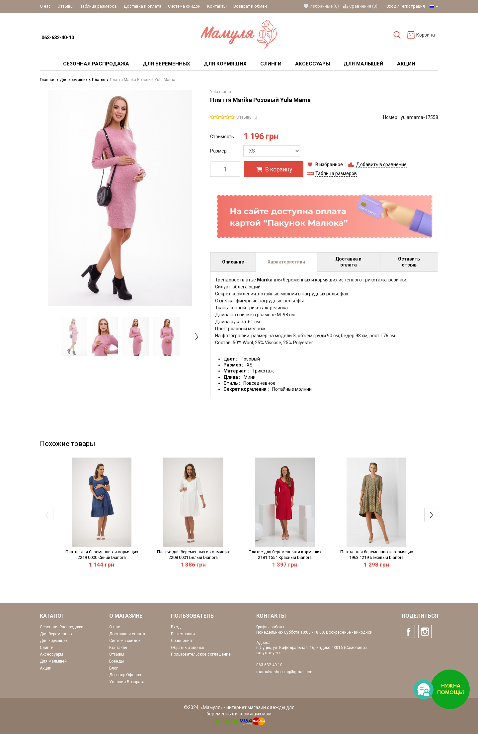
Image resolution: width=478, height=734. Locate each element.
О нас (45, 6)
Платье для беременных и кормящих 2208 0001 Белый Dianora (193, 554)
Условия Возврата (126, 682)
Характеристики (286, 261)
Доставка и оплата (142, 6)
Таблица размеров (98, 6)
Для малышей (53, 661)
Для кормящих (75, 79)
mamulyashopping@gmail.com (285, 672)
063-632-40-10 (57, 38)
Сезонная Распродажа (61, 627)
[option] (73, 337)
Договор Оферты (125, 675)
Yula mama (220, 91)
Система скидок (184, 6)
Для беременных (56, 634)
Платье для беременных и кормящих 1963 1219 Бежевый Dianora (376, 554)
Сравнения (181, 640)
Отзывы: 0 (246, 117)
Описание (233, 261)
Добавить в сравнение (381, 164)
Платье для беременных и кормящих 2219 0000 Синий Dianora (101, 554)
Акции (45, 668)
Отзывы (65, 6)
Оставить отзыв (409, 261)
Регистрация (412, 6)
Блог (113, 668)
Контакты (217, 6)
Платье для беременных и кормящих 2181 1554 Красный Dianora (285, 554)
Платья (100, 79)
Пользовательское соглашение (201, 654)
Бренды (116, 661)
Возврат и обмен (250, 6)
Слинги (46, 647)
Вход (391, 6)
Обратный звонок (187, 647)
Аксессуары (51, 654)
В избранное (329, 164)
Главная (49, 79)
